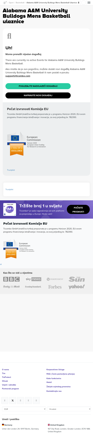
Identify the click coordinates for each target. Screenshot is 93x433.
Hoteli (49, 382)
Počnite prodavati (78, 209)
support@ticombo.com (17, 76)
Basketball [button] (20, 2)
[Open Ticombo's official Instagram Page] (20, 400)
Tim (3, 373)
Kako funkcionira (53, 378)
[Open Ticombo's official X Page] (12, 400)
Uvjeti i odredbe (9, 384)
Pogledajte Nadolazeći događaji (38, 86)
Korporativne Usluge (55, 369)
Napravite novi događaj (38, 95)
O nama (5, 369)
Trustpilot (11, 170)
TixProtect (6, 377)
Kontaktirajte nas (54, 391)
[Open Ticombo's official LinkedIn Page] (36, 400)
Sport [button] (11, 2)
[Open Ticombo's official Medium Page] (28, 400)
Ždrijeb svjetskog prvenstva (58, 386)
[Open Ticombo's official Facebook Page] (10, 214)
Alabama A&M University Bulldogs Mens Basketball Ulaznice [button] (52, 2)
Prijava (83, 2)
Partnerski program (10, 388)
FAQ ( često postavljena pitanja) (60, 374)
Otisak (5, 381)
